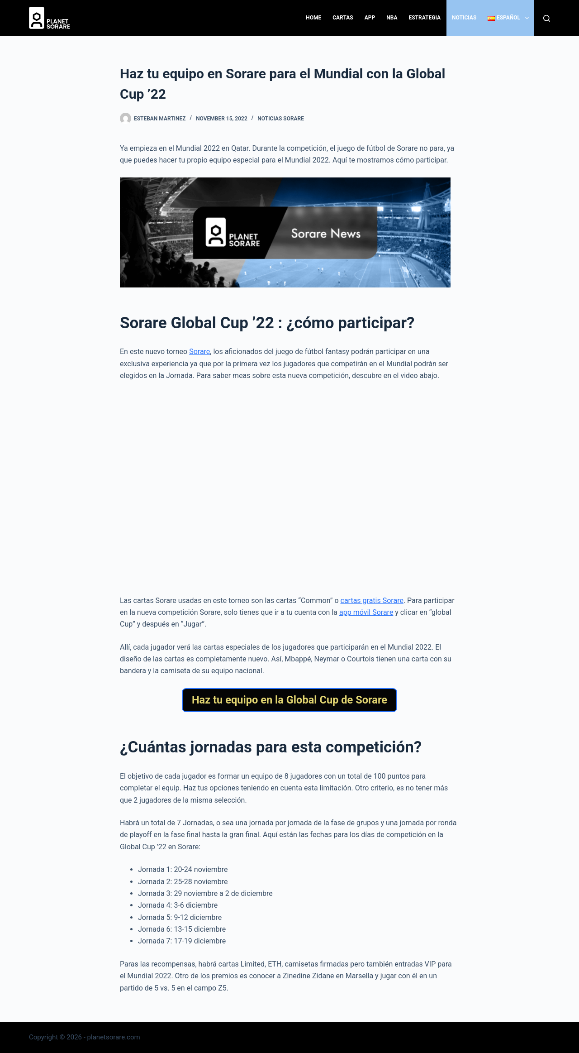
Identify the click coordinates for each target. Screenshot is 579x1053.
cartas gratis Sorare (372, 600)
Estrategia (424, 17)
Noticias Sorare (280, 118)
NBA (391, 17)
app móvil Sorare (366, 612)
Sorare (199, 351)
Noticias (464, 17)
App (370, 17)
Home (313, 17)
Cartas (342, 17)
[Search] (546, 18)
